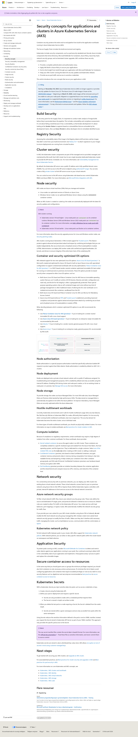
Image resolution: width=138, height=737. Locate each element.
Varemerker (96, 731)
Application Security (112, 35)
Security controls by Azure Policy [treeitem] (14, 69)
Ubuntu (45, 324)
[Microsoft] (3, 2)
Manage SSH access (61, 386)
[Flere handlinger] (99, 20)
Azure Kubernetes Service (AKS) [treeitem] (12, 27)
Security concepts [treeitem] (10, 59)
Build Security (111, 23)
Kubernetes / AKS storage (48, 678)
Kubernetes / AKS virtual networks (51, 675)
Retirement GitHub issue (63, 102)
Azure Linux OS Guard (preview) (87, 260)
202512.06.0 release (44, 94)
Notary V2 (72, 142)
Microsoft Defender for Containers (74, 548)
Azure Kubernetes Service (54, 20)
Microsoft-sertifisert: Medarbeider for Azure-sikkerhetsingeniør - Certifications (59, 707)
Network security (111, 33)
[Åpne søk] (128, 2)
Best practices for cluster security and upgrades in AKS (75, 660)
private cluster (49, 171)
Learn (38, 20)
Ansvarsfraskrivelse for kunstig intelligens (13, 731)
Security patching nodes (44, 237)
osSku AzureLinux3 (88, 99)
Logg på (133, 2)
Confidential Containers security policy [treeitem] (16, 67)
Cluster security (111, 28)
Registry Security (111, 26)
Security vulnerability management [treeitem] (15, 61)
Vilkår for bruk (87, 731)
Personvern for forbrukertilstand (70, 731)
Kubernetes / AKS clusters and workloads (53, 670)
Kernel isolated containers (48, 443)
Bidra (47, 731)
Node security (110, 31)
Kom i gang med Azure (128, 7)
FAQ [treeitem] (5, 108)
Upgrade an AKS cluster (76, 656)
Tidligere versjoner (32, 731)
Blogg (41, 731)
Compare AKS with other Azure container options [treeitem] (17, 33)
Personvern (54, 731)
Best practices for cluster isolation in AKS (79, 427)
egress (39, 523)
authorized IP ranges (82, 169)
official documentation (48, 635)
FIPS (61, 298)
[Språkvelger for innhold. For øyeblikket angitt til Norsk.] (5, 727)
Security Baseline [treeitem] (10, 64)
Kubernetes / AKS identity (48, 673)
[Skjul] (30, 20)
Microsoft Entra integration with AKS (80, 178)
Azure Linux (46, 329)
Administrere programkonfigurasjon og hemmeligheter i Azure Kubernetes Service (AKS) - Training (65, 698)
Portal (117, 7)
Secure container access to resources (117, 38)
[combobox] (17, 24)
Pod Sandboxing (45, 466)
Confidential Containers (47, 453)
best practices (87, 574)
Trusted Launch (83, 241)
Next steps (109, 43)
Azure (43, 20)
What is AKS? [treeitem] (7, 30)
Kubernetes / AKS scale (47, 681)
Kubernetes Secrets (112, 40)
